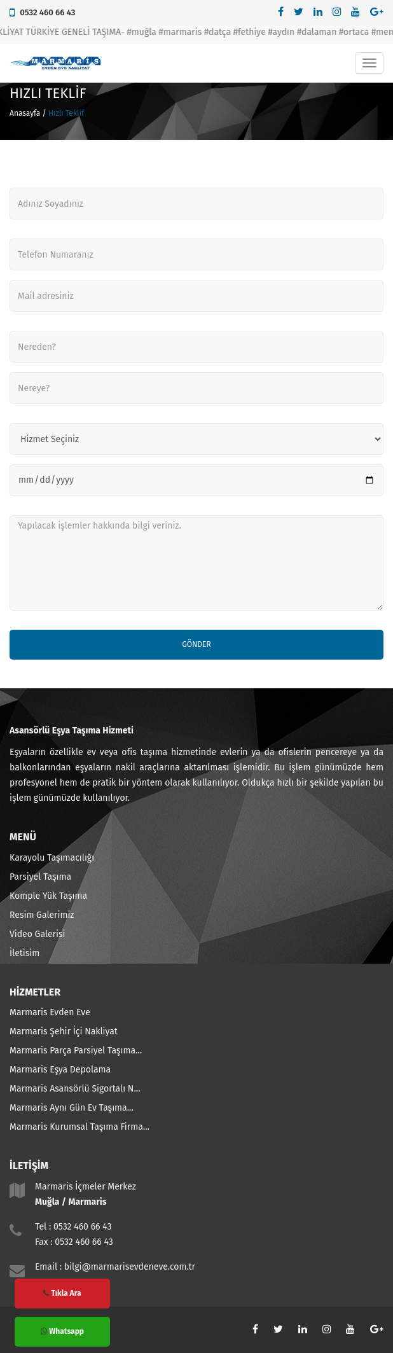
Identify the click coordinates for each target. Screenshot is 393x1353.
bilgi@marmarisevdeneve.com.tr (129, 1266)
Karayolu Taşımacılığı (52, 857)
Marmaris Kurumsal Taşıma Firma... (79, 1126)
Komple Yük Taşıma (48, 896)
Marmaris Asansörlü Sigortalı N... (75, 1088)
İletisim (24, 953)
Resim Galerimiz (42, 915)
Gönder (196, 644)
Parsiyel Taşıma (40, 876)
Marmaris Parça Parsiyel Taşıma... (76, 1050)
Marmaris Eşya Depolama (60, 1069)
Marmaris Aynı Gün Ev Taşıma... (72, 1107)
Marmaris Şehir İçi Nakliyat (64, 1031)
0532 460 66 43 (47, 12)
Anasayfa (25, 113)
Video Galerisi (37, 934)
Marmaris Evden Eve (50, 1012)
